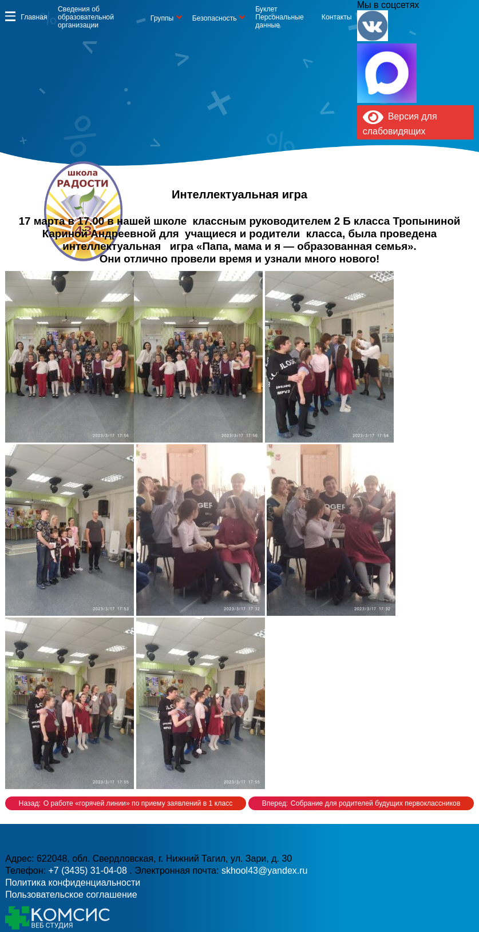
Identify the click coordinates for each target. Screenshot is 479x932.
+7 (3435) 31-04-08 (88, 870)
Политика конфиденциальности (72, 882)
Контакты (337, 17)
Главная (34, 17)
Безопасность (214, 18)
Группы (162, 18)
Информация (10, 16)
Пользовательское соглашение (71, 894)
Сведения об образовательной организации (86, 17)
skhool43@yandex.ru (264, 870)
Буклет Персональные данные (279, 17)
